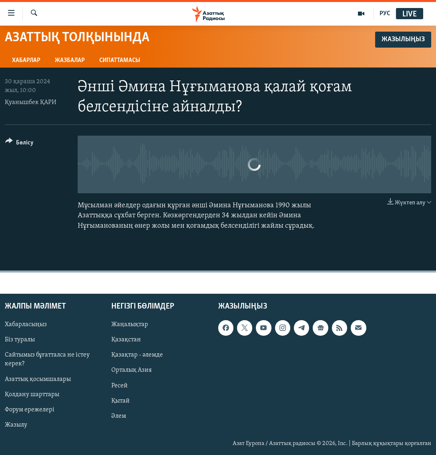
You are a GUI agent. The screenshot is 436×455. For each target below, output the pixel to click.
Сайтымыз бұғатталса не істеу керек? (47, 359)
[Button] (19, 144)
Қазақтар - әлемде (137, 355)
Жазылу (16, 425)
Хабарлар (26, 60)
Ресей (119, 385)
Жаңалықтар (129, 324)
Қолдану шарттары (32, 394)
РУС (385, 13)
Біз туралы (20, 340)
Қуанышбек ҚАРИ (30, 102)
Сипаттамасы (119, 60)
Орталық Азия (131, 370)
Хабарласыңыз (26, 324)
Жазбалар (70, 60)
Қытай (120, 400)
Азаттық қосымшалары (38, 379)
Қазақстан (126, 340)
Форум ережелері (29, 409)
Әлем (118, 416)
